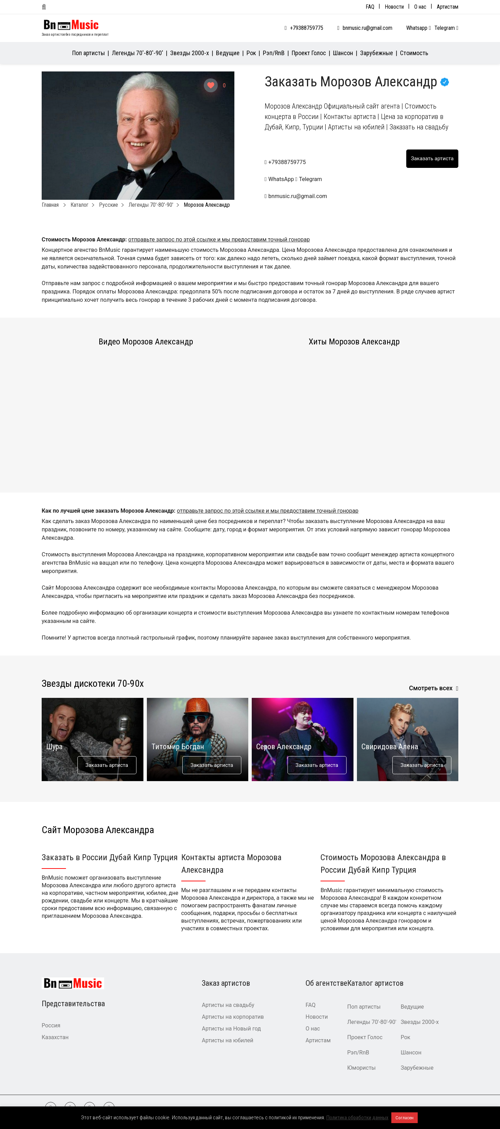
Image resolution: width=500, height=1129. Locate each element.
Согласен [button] (404, 1117)
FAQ (370, 6)
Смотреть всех (431, 688)
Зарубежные (376, 53)
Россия (51, 1025)
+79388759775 (306, 28)
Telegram (446, 28)
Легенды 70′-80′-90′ (137, 53)
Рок (251, 53)
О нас (420, 6)
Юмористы (361, 1067)
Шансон (343, 53)
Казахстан (55, 1037)
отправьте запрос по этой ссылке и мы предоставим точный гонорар (219, 239)
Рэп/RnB (274, 53)
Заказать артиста (106, 765)
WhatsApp (280, 179)
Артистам (447, 6)
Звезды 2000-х (189, 53)
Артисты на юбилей (227, 1040)
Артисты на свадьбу (228, 1005)
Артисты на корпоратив (233, 1016)
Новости (394, 6)
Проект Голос (309, 53)
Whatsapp (418, 28)
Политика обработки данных (357, 1117)
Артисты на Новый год (231, 1028)
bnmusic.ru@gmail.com (367, 28)
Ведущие (228, 53)
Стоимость (414, 53)
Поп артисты (88, 53)
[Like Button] (211, 85)
